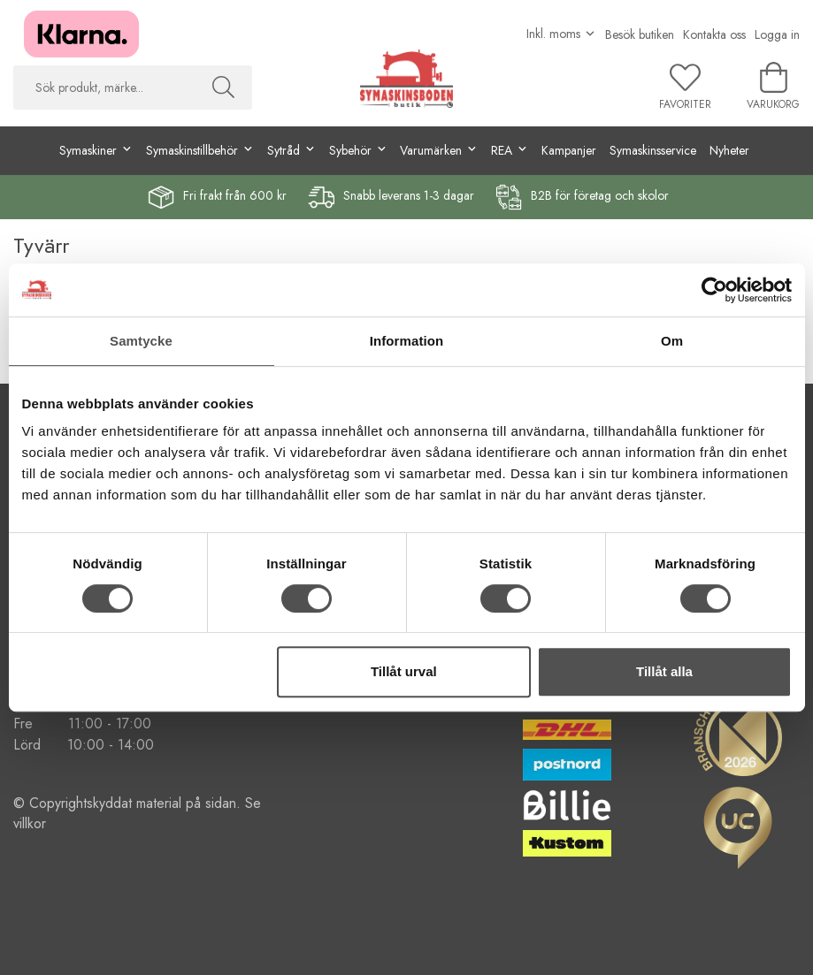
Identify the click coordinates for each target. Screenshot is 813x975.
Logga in (777, 34)
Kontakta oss (714, 34)
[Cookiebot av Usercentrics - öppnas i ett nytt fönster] (714, 290)
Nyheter (729, 150)
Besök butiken (639, 34)
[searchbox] (104, 87)
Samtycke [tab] (141, 340)
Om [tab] (672, 340)
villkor (29, 823)
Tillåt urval (404, 671)
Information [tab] (407, 340)
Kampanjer (568, 150)
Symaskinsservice (653, 150)
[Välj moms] (561, 33)
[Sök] (223, 87)
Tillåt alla (664, 671)
